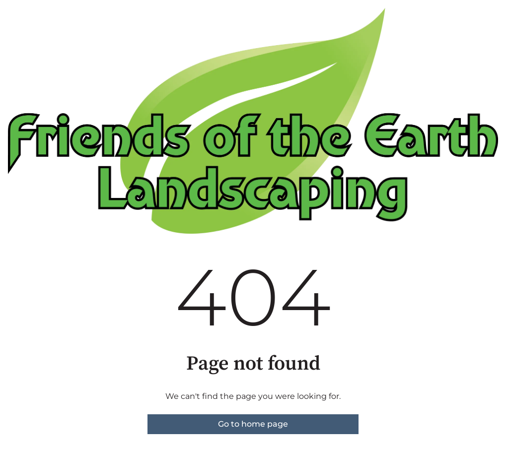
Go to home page (253, 424)
